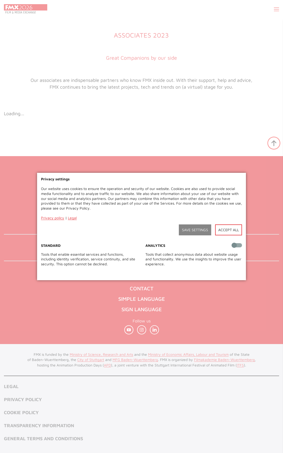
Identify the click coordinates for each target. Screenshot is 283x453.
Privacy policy (52, 218)
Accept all (228, 230)
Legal (72, 218)
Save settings (195, 230)
